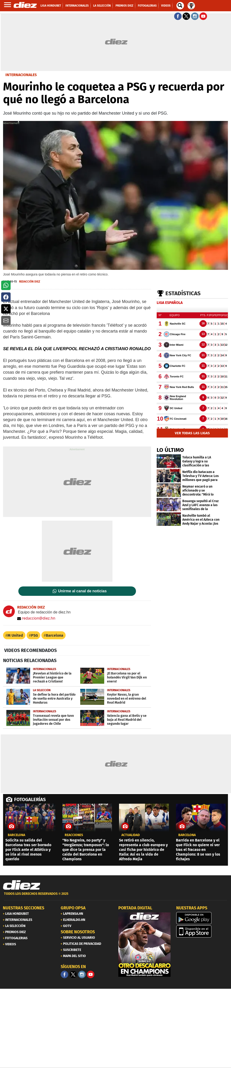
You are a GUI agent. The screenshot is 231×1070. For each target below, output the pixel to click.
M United (15, 635)
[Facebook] (64, 974)
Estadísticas (183, 293)
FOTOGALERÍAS (30, 799)
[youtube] (90, 974)
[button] (6, 285)
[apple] (202, 931)
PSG (34, 635)
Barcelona (54, 635)
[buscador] (180, 5)
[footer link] (115, 896)
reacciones (74, 835)
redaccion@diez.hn (36, 618)
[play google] (202, 918)
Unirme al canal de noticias (82, 591)
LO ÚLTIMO (170, 450)
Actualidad (130, 835)
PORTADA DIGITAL (135, 908)
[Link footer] (21, 885)
